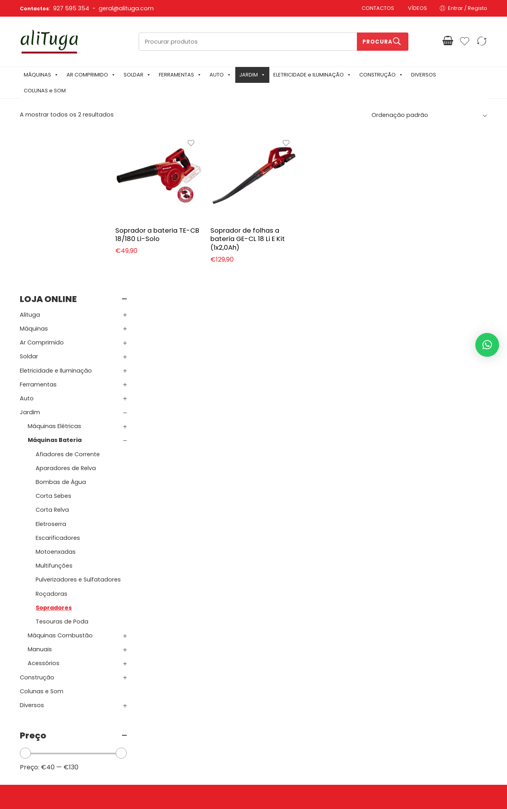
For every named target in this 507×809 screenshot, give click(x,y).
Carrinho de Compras (285, 696)
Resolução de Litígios (185, 721)
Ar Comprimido (42, 180)
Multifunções (54, 403)
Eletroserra (51, 361)
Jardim (30, 249)
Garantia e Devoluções (188, 708)
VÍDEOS (417, 8)
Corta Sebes (53, 333)
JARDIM (252, 74)
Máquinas (34, 166)
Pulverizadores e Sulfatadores (78, 417)
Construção (37, 514)
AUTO (220, 74)
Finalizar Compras (280, 708)
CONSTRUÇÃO (381, 74)
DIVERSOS (423, 74)
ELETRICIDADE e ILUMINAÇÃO (312, 74)
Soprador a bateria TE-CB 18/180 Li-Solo (180, 228)
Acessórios (43, 501)
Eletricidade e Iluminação (56, 208)
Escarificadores (58, 375)
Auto (27, 235)
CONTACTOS (378, 8)
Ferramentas (38, 222)
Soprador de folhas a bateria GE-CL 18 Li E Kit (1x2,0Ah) (268, 232)
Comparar (271, 721)
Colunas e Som (41, 528)
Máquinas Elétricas (54, 263)
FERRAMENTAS (180, 74)
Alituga (30, 152)
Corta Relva (52, 347)
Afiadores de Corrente (68, 291)
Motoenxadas (56, 389)
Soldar (29, 193)
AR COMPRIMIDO (91, 74)
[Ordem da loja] (428, 115)
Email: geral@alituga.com (56, 734)
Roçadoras (51, 431)
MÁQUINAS (41, 74)
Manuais (40, 486)
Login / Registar (277, 684)
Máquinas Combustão (60, 472)
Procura (377, 42)
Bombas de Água (61, 319)
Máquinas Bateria (55, 277)
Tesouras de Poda (62, 459)
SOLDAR (137, 74)
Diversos (32, 542)
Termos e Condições (185, 696)
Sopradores (54, 445)
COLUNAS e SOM (45, 90)
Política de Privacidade (188, 684)
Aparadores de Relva (66, 305)
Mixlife (198, 790)
